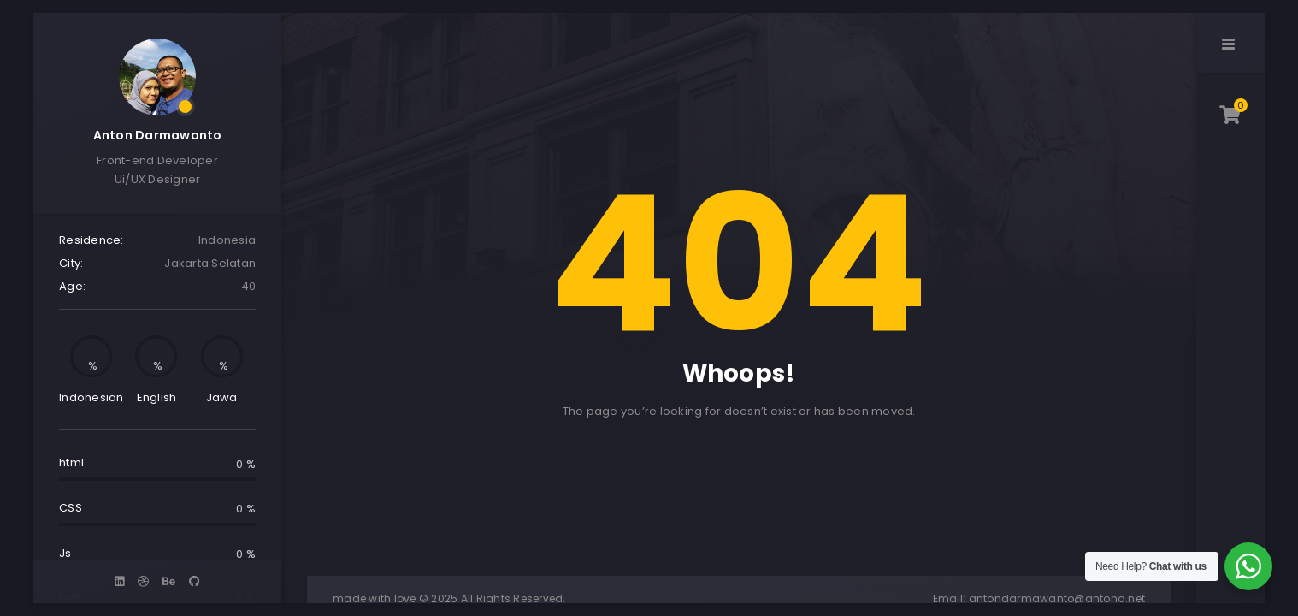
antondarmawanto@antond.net (1057, 598)
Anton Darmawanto (157, 135)
